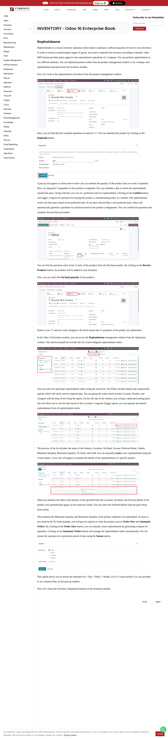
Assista (95, 10)
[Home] (19, 9)
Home (45, 10)
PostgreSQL (71, 10)
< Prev (144, 602)
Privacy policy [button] (70, 735)
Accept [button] (160, 734)
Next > (158, 602)
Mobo (106, 10)
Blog (117, 10)
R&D (84, 10)
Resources (129, 10)
